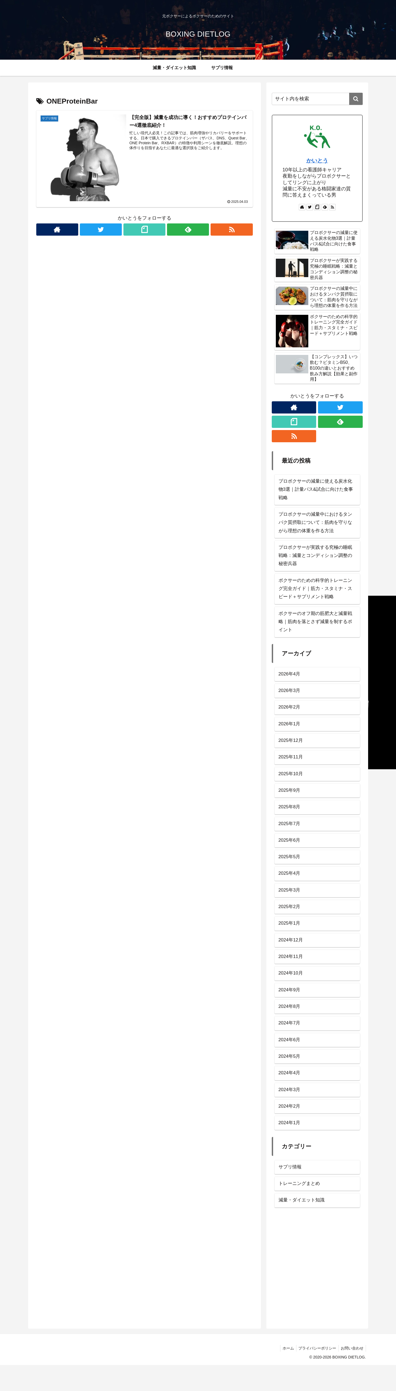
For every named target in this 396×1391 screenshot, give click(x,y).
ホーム (285, 1374)
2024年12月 (292, 957)
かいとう (317, 161)
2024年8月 (290, 1026)
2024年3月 (290, 1112)
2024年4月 (290, 1095)
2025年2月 (290, 923)
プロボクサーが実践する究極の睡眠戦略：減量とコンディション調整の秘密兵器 (315, 559)
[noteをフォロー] (144, 229)
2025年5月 (290, 871)
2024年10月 (292, 992)
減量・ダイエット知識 (303, 1226)
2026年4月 (290, 682)
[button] (356, 99)
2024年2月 (290, 1129)
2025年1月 (290, 940)
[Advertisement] (317, 1296)
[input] (317, 99)
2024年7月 (290, 1043)
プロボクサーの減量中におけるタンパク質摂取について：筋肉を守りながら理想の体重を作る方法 (315, 525)
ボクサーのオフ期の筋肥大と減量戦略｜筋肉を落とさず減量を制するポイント (315, 629)
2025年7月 (290, 837)
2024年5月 (290, 1078)
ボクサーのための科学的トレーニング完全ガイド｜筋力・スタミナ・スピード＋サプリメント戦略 (315, 594)
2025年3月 (290, 906)
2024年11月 (292, 975)
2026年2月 (290, 717)
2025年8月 (290, 820)
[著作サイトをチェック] (57, 229)
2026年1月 (290, 734)
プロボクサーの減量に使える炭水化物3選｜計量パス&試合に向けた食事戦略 (316, 490)
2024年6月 (290, 1061)
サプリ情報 (291, 1191)
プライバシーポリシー (316, 1374)
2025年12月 (292, 751)
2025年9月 (290, 803)
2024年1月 (290, 1146)
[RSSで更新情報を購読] (232, 229)
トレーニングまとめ (300, 1208)
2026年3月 (290, 700)
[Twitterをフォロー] (101, 229)
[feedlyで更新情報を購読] (188, 229)
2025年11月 (292, 768)
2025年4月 (290, 889)
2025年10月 (292, 786)
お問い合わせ (351, 1374)
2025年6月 (290, 854)
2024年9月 (290, 1009)
